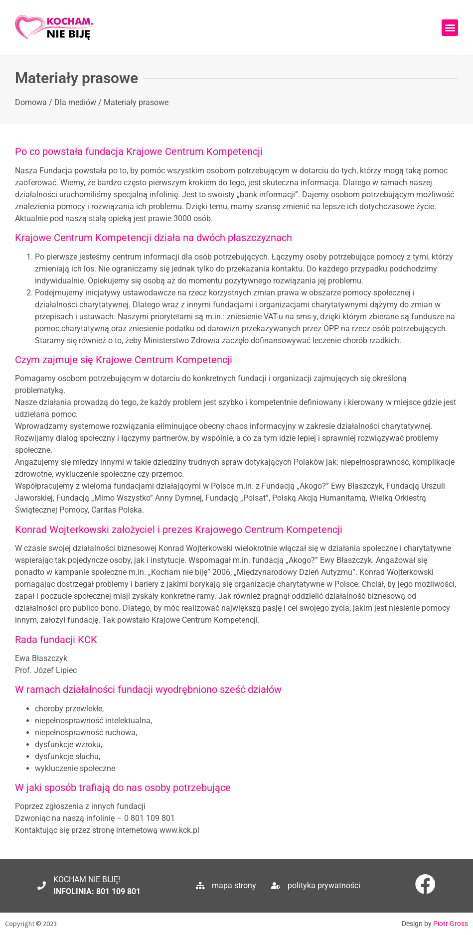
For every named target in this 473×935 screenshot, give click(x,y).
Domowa (31, 102)
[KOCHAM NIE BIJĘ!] (41, 885)
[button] (450, 27)
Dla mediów (75, 102)
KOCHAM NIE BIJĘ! (86, 879)
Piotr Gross (450, 924)
